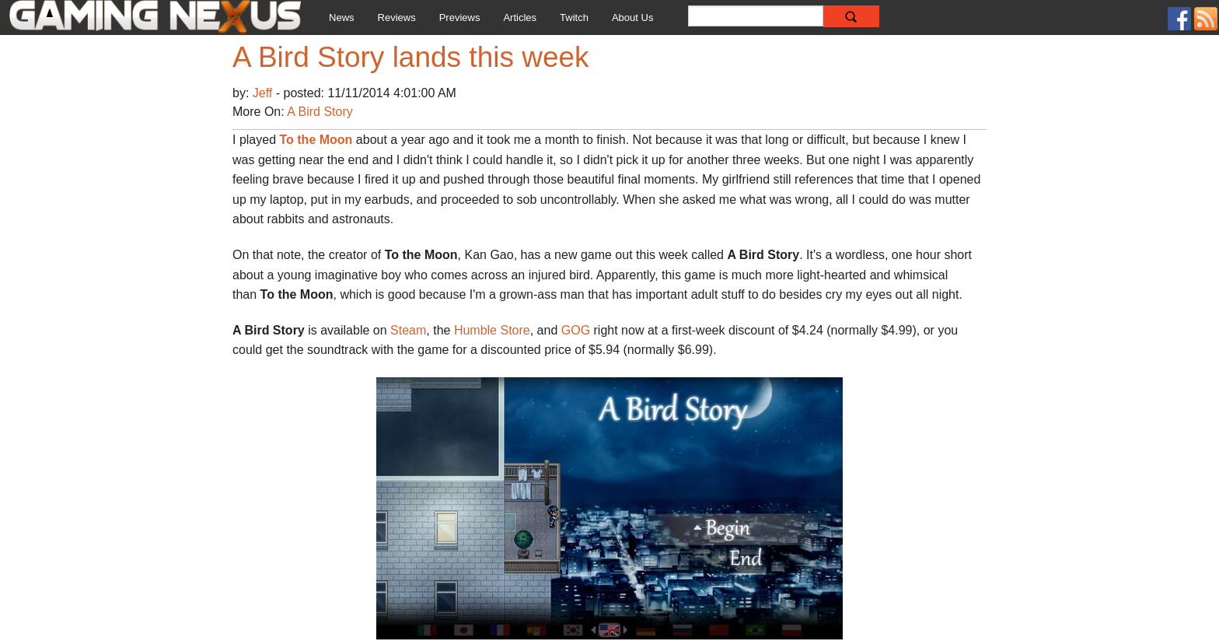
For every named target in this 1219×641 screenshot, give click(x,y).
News (342, 17)
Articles (519, 17)
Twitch (574, 17)
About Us (632, 17)
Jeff (264, 93)
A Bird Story (319, 111)
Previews (459, 17)
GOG (577, 330)
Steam (408, 330)
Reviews (397, 17)
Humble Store (492, 330)
